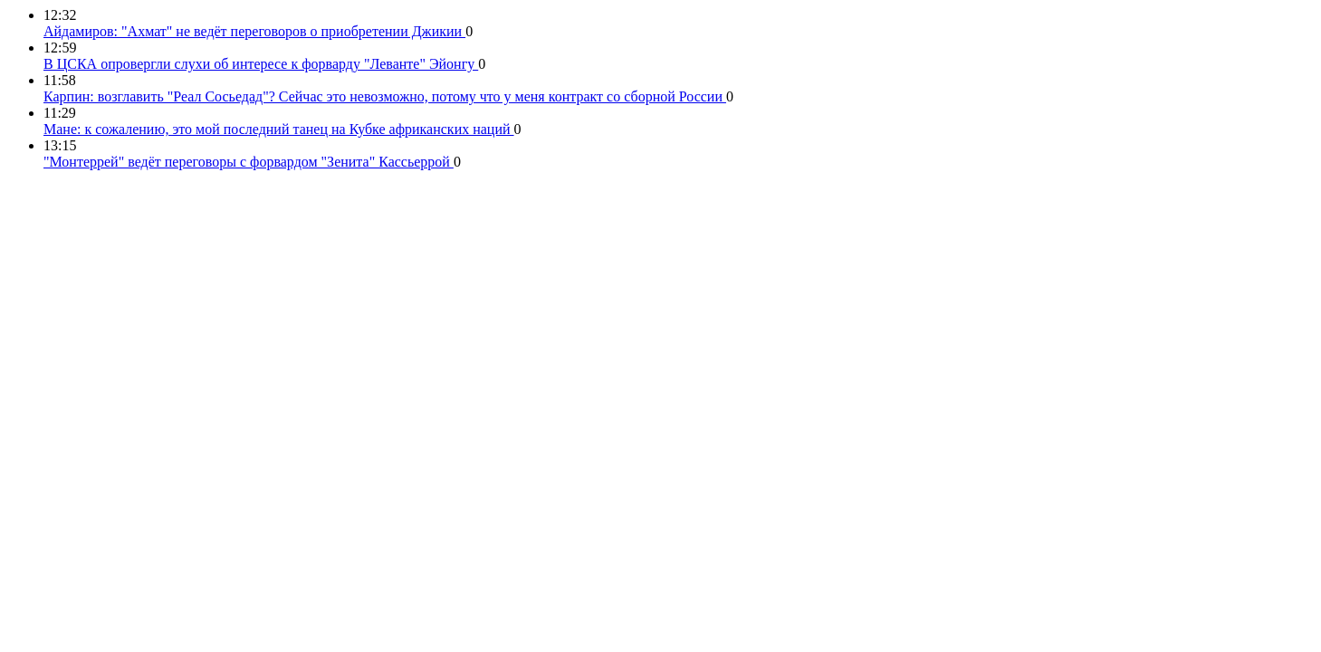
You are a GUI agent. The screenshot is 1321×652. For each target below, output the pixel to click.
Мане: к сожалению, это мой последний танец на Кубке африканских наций (278, 129)
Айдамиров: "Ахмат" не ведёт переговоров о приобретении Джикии (254, 31)
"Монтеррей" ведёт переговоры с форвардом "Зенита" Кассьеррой (248, 161)
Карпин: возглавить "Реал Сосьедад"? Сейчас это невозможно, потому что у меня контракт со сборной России (384, 96)
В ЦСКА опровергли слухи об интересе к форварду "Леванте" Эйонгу (260, 64)
